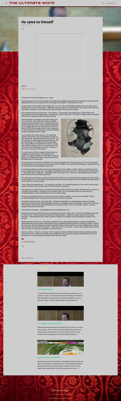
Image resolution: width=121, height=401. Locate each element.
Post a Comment (27, 258)
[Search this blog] (106, 3)
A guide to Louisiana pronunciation (48, 357)
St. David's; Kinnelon (28, 241)
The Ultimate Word (31, 3)
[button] (22, 29)
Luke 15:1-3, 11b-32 (28, 89)
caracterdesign (65, 394)
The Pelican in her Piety (45, 289)
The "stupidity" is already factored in (49, 323)
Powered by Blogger (60, 390)
